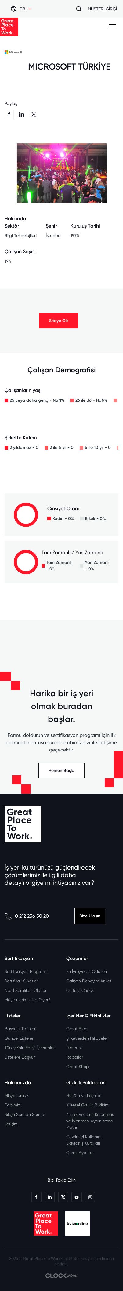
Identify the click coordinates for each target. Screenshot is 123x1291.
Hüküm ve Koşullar (84, 1095)
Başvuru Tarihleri (20, 1028)
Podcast (74, 1047)
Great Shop (77, 1066)
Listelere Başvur (20, 1057)
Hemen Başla (61, 770)
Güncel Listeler (19, 1038)
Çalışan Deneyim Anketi (89, 980)
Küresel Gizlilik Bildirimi (88, 1105)
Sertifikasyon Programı (26, 971)
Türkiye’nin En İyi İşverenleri (30, 1047)
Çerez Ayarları (79, 1152)
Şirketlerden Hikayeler (87, 1038)
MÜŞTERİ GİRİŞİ (102, 8)
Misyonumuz (16, 1095)
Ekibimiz (12, 1105)
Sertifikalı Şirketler (21, 980)
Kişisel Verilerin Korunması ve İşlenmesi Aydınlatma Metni (90, 1121)
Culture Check (80, 990)
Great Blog (77, 1028)
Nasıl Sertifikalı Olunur (25, 990)
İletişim (11, 1123)
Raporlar (74, 1057)
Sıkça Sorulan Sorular (25, 1114)
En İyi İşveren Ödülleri (86, 971)
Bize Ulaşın (89, 916)
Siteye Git (58, 320)
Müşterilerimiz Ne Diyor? (27, 999)
